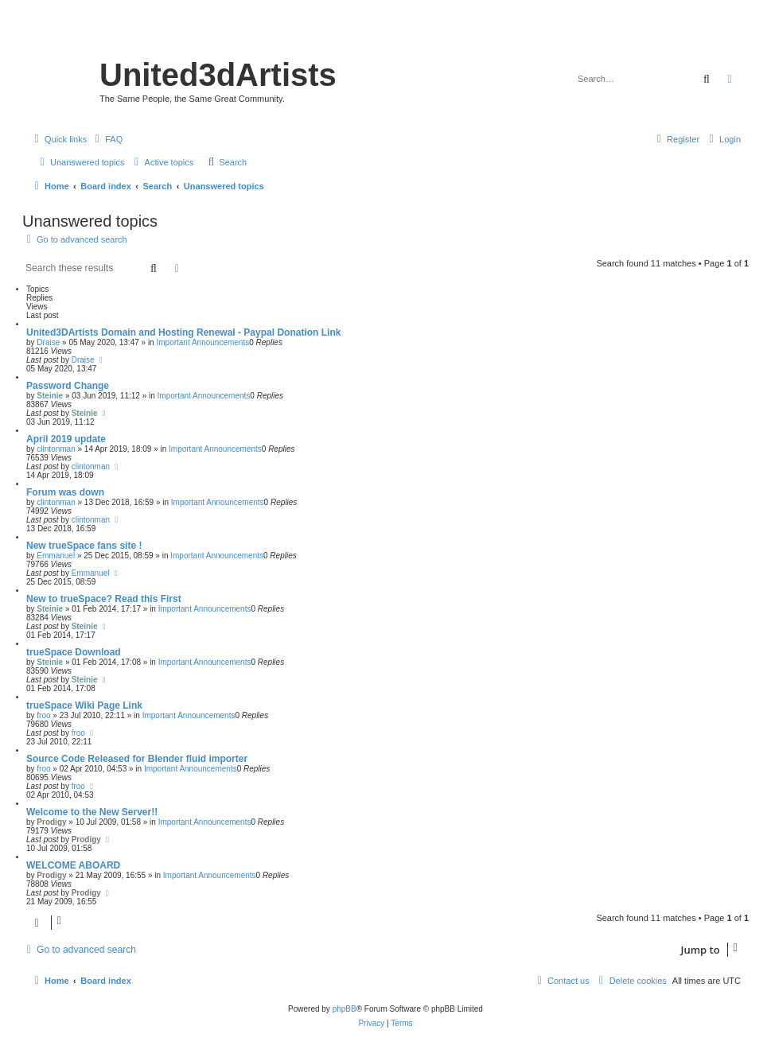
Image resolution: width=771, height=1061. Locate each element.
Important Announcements (202, 342)
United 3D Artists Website (385, 35)
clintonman (56, 449)
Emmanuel (56, 555)
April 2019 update (66, 439)
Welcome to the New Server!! (92, 812)
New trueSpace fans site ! (84, 545)
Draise (48, 342)
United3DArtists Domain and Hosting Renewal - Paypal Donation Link (183, 332)
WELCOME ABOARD (73, 865)
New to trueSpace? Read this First (103, 598)
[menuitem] (107, 139)
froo (43, 715)
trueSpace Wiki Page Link (84, 705)
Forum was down (65, 492)
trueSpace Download (73, 652)
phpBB (344, 1009)
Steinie (50, 395)
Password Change (67, 385)
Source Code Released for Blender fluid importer (136, 758)
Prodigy (51, 822)
